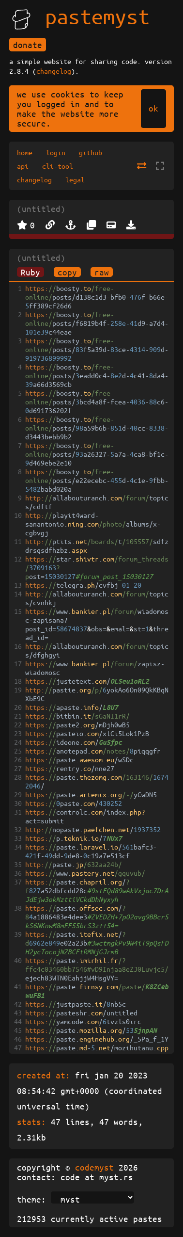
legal (75, 179)
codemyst (94, 1167)
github (90, 152)
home (24, 152)
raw (101, 272)
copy (67, 272)
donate (27, 44)
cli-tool (57, 165)
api (23, 165)
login (55, 152)
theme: (31, 1199)
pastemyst (97, 16)
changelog (53, 70)
